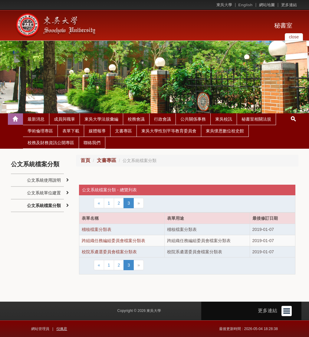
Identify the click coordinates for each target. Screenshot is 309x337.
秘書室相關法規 (256, 119)
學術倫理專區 (40, 130)
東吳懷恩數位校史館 (225, 130)
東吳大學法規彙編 (101, 119)
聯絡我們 (92, 142)
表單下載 (70, 130)
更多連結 (289, 5)
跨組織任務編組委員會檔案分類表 (113, 240)
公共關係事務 (193, 119)
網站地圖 (267, 5)
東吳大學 (224, 5)
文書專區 (123, 130)
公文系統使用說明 (44, 180)
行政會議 (162, 119)
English (245, 5)
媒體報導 (97, 130)
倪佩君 (61, 329)
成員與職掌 (64, 119)
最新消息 (36, 119)
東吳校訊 (223, 119)
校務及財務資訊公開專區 (51, 142)
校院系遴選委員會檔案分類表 (109, 251)
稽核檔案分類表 (96, 229)
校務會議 (136, 119)
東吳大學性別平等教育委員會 (168, 130)
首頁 (85, 160)
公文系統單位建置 (44, 192)
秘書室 (283, 25)
